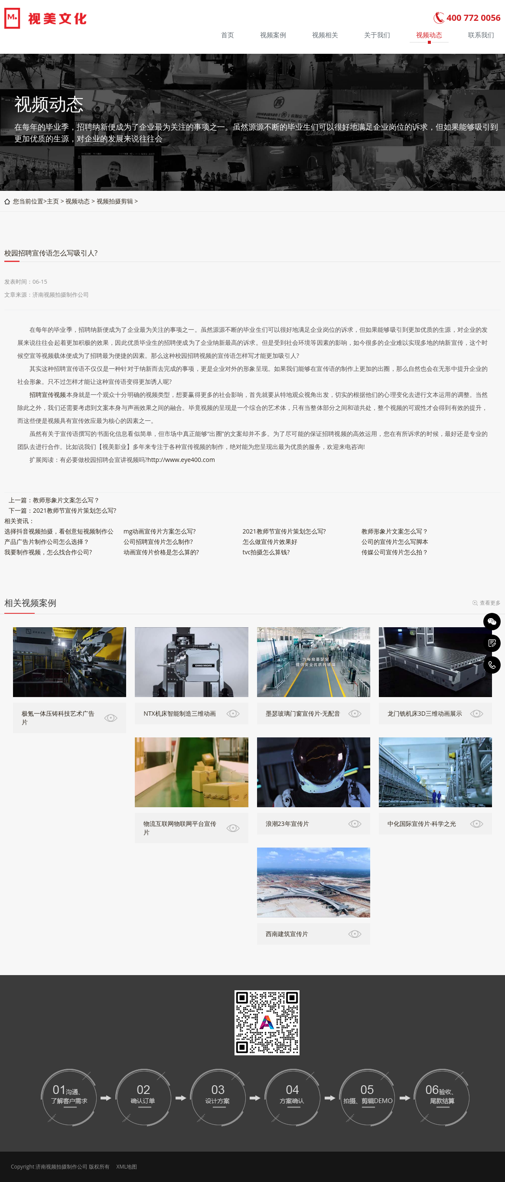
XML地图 (126, 1166)
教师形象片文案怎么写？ (66, 500)
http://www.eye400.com (181, 459)
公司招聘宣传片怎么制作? (158, 541)
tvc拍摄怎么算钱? (266, 552)
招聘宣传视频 (47, 394)
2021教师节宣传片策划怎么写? (74, 510)
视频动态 (77, 201)
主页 (53, 201)
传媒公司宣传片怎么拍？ (395, 552)
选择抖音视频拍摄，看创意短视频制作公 (59, 531)
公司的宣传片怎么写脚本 (395, 541)
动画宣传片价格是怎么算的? (161, 552)
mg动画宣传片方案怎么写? (160, 531)
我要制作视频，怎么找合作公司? (48, 552)
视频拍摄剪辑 (115, 201)
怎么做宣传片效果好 (270, 541)
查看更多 (490, 602)
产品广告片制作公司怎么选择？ (46, 541)
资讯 (22, 521)
